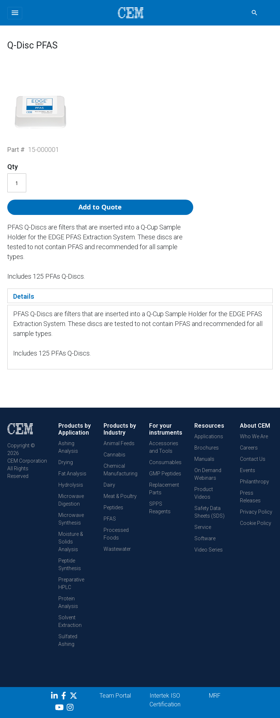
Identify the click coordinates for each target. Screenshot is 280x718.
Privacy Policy (256, 512)
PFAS (110, 519)
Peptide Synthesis (69, 564)
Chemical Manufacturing (120, 469)
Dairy (109, 485)
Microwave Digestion (71, 500)
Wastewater (117, 549)
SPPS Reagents (160, 507)
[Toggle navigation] (14, 13)
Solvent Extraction (70, 621)
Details (23, 296)
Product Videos (203, 493)
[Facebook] (65, 697)
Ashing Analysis (68, 447)
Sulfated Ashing (67, 640)
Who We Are (254, 436)
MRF (215, 695)
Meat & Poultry (120, 496)
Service (202, 527)
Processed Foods (116, 534)
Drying (65, 462)
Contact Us (252, 459)
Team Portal (115, 695)
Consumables (165, 462)
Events (247, 470)
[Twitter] (74, 697)
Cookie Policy (255, 523)
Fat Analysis (72, 473)
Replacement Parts (164, 488)
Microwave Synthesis (71, 519)
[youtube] (60, 708)
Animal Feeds (119, 443)
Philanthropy (254, 481)
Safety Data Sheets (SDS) (209, 512)
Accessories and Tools (163, 447)
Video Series (208, 550)
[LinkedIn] (55, 697)
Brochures (206, 448)
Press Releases (250, 496)
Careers (249, 448)
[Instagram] (71, 708)
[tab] (140, 296)
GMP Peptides (165, 473)
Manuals (204, 459)
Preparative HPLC (71, 583)
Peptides (113, 507)
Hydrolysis (70, 485)
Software (204, 538)
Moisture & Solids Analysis (70, 541)
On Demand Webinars (207, 474)
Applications (208, 436)
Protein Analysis (68, 602)
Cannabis (114, 455)
